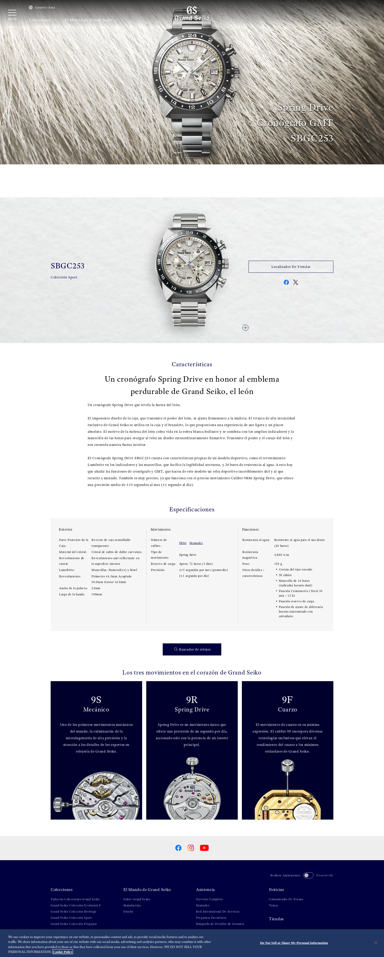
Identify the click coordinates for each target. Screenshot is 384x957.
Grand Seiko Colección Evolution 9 (76, 905)
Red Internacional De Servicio (217, 911)
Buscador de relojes (192, 649)
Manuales (196, 543)
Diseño (128, 911)
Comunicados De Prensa (286, 899)
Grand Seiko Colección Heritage (74, 911)
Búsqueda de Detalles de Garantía (220, 924)
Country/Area (42, 7)
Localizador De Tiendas (290, 266)
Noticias (276, 889)
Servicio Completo (209, 899)
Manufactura (132, 905)
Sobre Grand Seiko (136, 899)
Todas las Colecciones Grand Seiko (75, 899)
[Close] (375, 942)
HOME (55, 31)
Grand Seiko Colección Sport (71, 918)
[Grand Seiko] (192, 13)
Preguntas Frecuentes (211, 918)
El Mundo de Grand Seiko (91, 20)
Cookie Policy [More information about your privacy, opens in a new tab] (62, 952)
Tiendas (276, 919)
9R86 (183, 543)
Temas (273, 905)
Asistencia (205, 889)
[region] (192, 943)
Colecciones (43, 20)
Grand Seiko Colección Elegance (74, 924)
